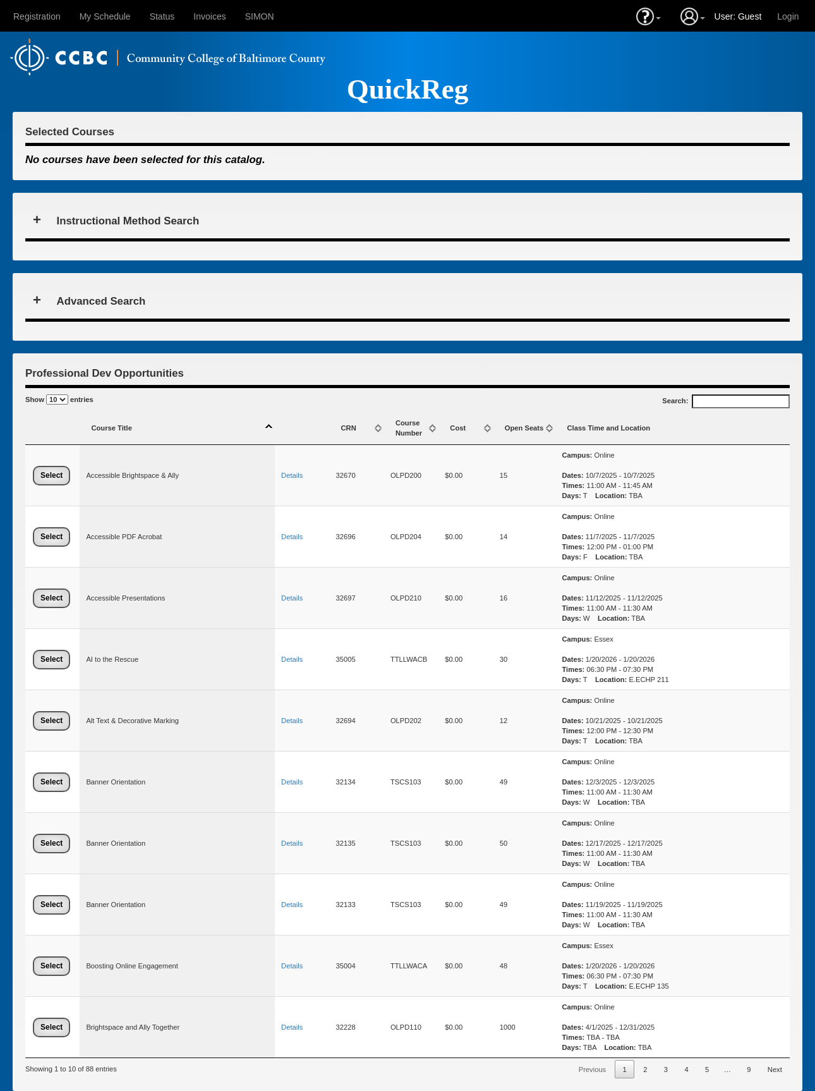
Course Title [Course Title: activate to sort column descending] (111, 428)
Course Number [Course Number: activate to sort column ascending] (408, 428)
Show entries (59, 399)
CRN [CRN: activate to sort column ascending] (348, 428)
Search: (726, 401)
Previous (593, 1069)
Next (775, 1069)
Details (292, 475)
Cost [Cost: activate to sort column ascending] (458, 428)
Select (51, 475)
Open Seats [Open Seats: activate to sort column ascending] (524, 428)
